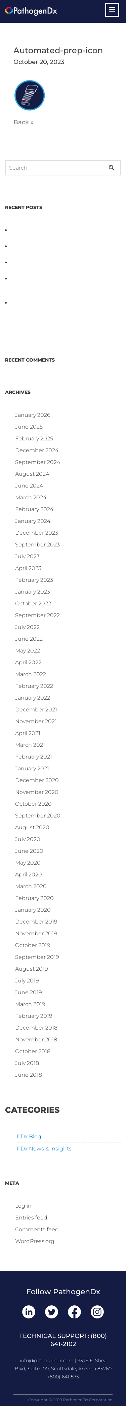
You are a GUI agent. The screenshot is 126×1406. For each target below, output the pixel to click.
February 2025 (34, 438)
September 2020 (37, 815)
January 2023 (32, 592)
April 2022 (28, 662)
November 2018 (36, 1039)
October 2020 (33, 804)
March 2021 (30, 745)
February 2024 (34, 509)
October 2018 (32, 1051)
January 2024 (32, 521)
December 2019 (36, 921)
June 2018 (28, 1075)
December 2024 (36, 450)
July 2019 (27, 980)
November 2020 (36, 792)
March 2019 (30, 1004)
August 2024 (32, 474)
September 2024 (37, 462)
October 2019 (32, 945)
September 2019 (37, 957)
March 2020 (31, 886)
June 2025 (29, 427)
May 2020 (28, 863)
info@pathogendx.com (47, 1361)
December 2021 (36, 709)
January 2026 (32, 415)
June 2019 (28, 992)
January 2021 (32, 768)
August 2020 (32, 827)
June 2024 (29, 485)
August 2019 (31, 969)
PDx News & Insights (44, 1148)
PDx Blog (29, 1136)
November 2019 (36, 933)
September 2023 (37, 544)
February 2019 (33, 1016)
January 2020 (33, 910)
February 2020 (34, 898)
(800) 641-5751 (64, 1377)
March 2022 (30, 674)
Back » (23, 122)
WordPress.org (34, 1241)
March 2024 (30, 497)
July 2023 (27, 556)
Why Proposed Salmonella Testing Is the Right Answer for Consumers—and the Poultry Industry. (62, 286)
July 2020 (27, 839)
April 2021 (27, 733)
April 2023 (28, 568)
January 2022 (32, 698)
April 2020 (28, 874)
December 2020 (37, 780)
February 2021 (33, 757)
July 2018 (27, 1063)
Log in (23, 1206)
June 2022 (29, 639)
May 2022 (27, 650)
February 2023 (34, 580)
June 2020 (29, 851)
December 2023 (36, 533)
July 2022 (27, 627)
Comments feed (37, 1229)
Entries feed (31, 1217)
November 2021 (36, 721)
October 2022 (33, 603)
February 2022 (34, 686)
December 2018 (36, 1028)
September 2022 (37, 615)
